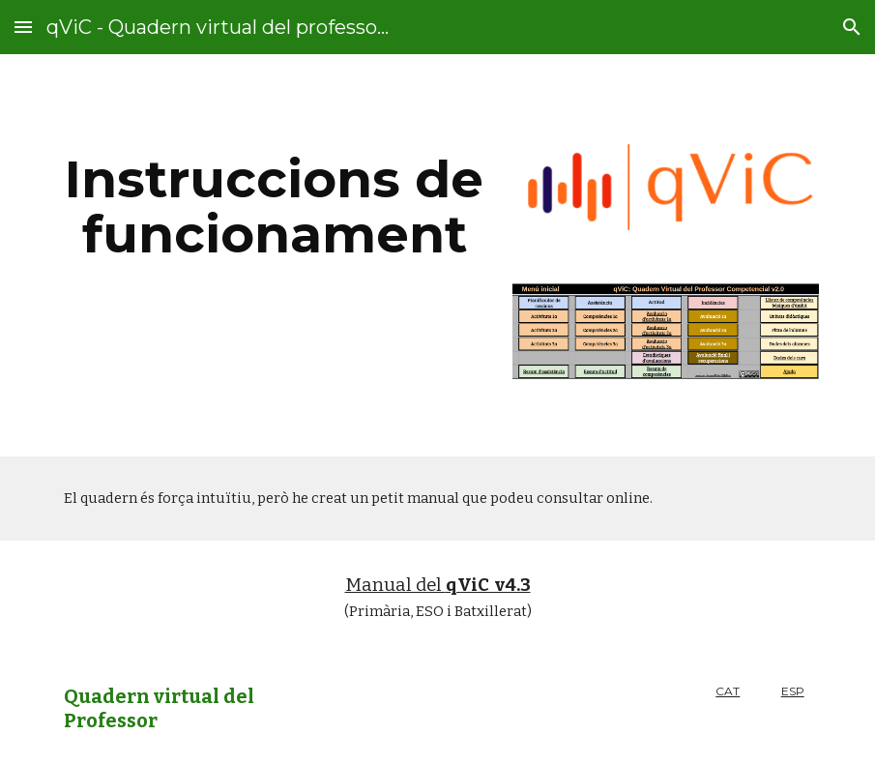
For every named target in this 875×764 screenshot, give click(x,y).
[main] (274, 206)
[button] (23, 26)
